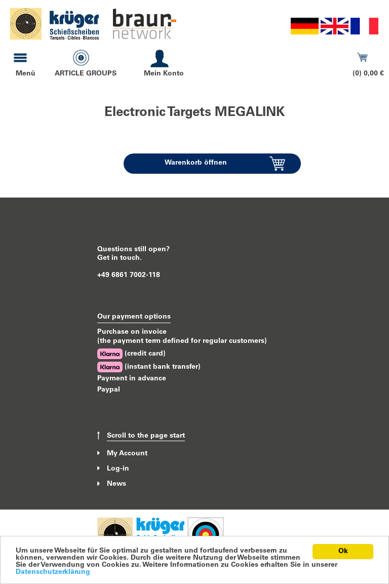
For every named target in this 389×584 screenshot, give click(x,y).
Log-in (118, 469)
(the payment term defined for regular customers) (182, 341)
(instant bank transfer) (149, 367)
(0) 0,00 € (368, 73)
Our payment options (134, 317)
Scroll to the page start (146, 436)
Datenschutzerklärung (53, 572)
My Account (127, 453)
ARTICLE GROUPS (85, 73)
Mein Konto (164, 73)
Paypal (108, 390)
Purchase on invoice (132, 332)
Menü (25, 73)
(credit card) (131, 353)
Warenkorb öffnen (196, 163)
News (116, 484)
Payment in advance (131, 378)
